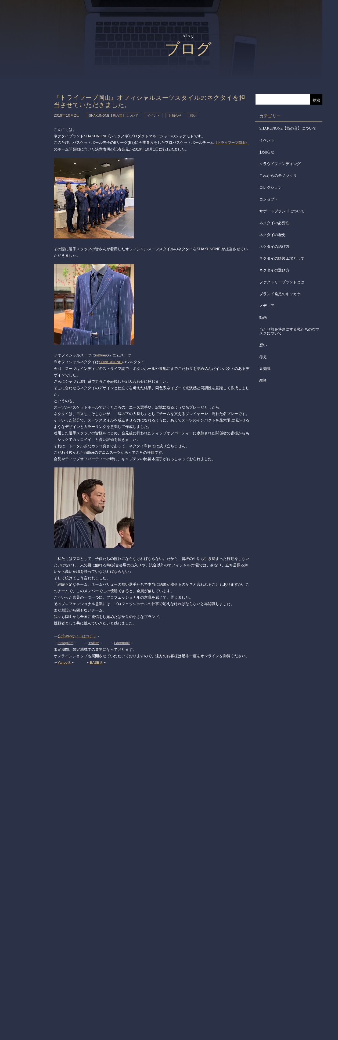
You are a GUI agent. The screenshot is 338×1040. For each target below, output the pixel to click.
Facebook (123, 641)
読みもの (29, 67)
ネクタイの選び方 (274, 270)
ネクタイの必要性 (274, 223)
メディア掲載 (29, 169)
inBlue (100, 354)
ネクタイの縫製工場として (281, 258)
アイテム (29, 87)
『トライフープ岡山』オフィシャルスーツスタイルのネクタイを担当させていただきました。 (151, 101)
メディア (266, 306)
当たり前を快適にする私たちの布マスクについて (289, 331)
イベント (266, 140)
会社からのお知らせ (29, 148)
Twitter (94, 641)
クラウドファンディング (280, 164)
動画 (263, 318)
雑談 (263, 380)
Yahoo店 (64, 660)
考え (263, 357)
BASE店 (97, 660)
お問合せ (29, 189)
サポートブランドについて (281, 211)
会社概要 (29, 128)
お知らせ (266, 152)
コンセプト (29, 46)
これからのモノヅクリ (278, 176)
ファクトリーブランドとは (281, 282)
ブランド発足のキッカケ (280, 294)
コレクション (270, 187)
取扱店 (29, 107)
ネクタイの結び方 (274, 247)
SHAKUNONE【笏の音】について (288, 128)
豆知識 (265, 369)
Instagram (65, 641)
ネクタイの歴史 (272, 235)
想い (263, 345)
